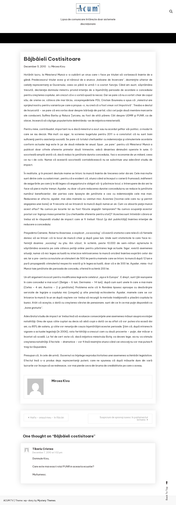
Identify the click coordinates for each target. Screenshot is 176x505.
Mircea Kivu (58, 66)
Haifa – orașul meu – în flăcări (47, 417)
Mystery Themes (46, 500)
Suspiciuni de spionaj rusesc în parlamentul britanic (124, 418)
